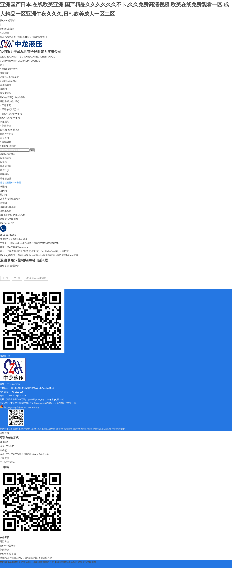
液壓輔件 (4, 174)
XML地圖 (4, 32)
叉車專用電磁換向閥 (10, 198)
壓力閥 (3, 194)
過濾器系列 (5, 85)
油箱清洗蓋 (5, 178)
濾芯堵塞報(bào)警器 (10, 182)
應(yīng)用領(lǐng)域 (12, 113)
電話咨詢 (4, 541)
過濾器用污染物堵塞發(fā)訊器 (24, 260)
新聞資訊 (6, 125)
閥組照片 (4, 121)
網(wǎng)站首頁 (7, 429)
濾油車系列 (5, 93)
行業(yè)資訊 (6, 133)
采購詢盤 (6, 142)
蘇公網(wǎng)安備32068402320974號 (21, 407)
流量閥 (3, 203)
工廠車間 (6, 105)
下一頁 (17, 278)
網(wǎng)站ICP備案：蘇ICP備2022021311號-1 (56, 403)
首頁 (2, 64)
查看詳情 (14, 265)
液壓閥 (3, 89)
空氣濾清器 (5, 166)
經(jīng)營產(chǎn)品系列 (12, 97)
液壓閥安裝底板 (8, 207)
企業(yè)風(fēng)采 (9, 77)
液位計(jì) (4, 170)
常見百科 (4, 138)
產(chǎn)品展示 (9, 81)
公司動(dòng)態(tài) (9, 129)
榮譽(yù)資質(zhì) (10, 109)
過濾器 (3, 162)
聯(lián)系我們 (7, 28)
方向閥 (3, 190)
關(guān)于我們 (7, 20)
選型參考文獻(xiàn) (9, 101)
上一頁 (5, 278)
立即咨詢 (4, 265)
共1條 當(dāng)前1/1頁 (36, 278)
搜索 (32, 150)
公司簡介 (4, 73)
